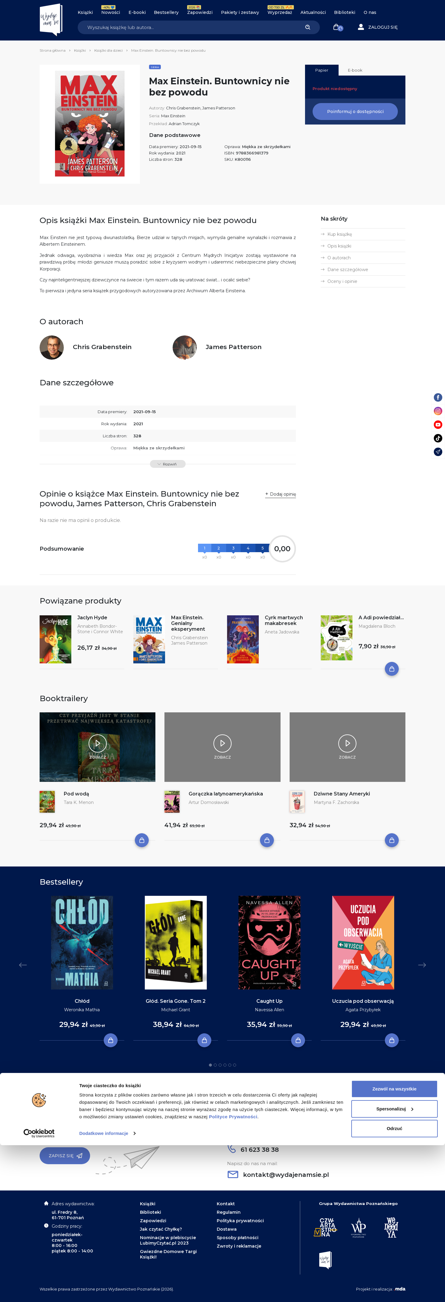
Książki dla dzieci (108, 50)
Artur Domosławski (209, 802)
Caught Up (269, 1001)
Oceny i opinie (342, 281)
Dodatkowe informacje (103, 1290)
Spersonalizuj (394, 1265)
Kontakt (226, 1203)
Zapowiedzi (200, 12)
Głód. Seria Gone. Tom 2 (176, 1001)
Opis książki (339, 246)
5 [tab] (229, 1065)
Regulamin (229, 1212)
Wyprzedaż (280, 12)
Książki (85, 12)
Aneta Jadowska (282, 632)
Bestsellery (166, 12)
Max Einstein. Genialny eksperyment (188, 623)
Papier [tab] (321, 70)
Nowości (110, 12)
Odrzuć (394, 1285)
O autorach (339, 258)
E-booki (137, 12)
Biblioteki (344, 12)
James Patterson (218, 107)
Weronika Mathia (82, 1009)
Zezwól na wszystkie (394, 1245)
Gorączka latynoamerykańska (226, 794)
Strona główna (53, 50)
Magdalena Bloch (377, 626)
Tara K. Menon (79, 802)
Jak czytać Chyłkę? (161, 1229)
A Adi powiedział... (381, 617)
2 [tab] (215, 1065)
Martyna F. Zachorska (336, 802)
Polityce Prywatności (233, 1273)
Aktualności (313, 12)
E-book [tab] (355, 70)
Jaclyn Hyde (92, 617)
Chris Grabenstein (183, 107)
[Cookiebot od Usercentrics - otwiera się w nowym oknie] (39, 1290)
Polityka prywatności (240, 1220)
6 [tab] (234, 1065)
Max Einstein (173, 115)
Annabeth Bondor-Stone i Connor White (100, 628)
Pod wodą (76, 794)
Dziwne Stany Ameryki (342, 794)
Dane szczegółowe (347, 269)
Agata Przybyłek (363, 1009)
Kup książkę (339, 234)
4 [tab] (224, 1065)
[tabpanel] (82, 968)
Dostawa (227, 1229)
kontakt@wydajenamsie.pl (278, 1174)
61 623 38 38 (253, 1149)
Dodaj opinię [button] (283, 494)
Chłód (82, 1001)
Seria (155, 67)
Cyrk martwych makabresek (284, 620)
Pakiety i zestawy (240, 12)
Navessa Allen (269, 1009)
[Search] (186, 27)
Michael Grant (175, 1009)
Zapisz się (66, 1155)
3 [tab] (220, 1065)
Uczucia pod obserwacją (363, 1001)
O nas (370, 12)
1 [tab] (210, 1065)
